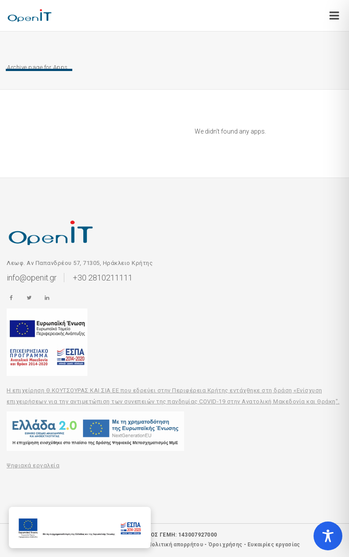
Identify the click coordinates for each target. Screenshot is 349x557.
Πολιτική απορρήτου (175, 544)
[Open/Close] (334, 13)
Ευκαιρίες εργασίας (273, 544)
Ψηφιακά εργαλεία (33, 465)
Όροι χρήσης (225, 544)
